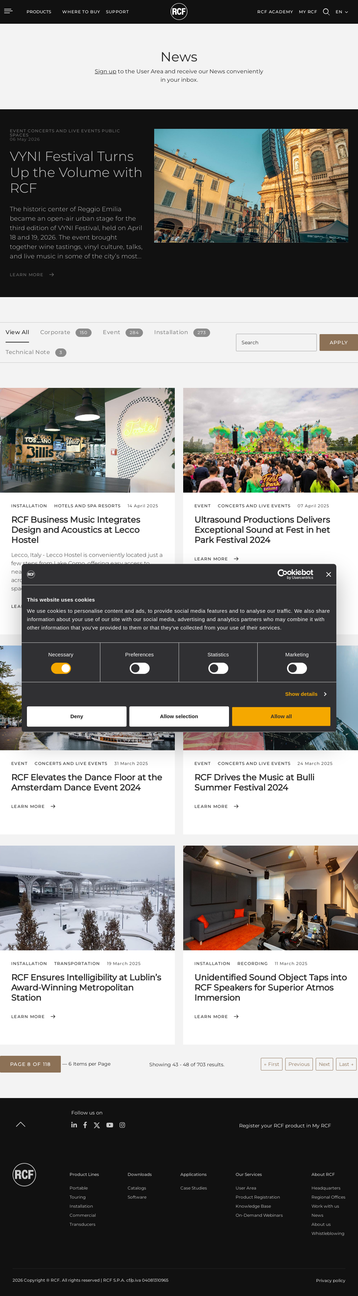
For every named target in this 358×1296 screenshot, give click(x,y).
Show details (301, 694)
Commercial (83, 1212)
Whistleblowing (328, 1231)
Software (137, 1194)
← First (271, 1062)
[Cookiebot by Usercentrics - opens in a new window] (282, 574)
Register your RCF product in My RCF (285, 1123)
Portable (79, 1185)
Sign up (105, 71)
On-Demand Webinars (259, 1212)
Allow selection (179, 716)
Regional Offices (328, 1194)
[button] (30, 1062)
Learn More (27, 274)
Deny (76, 716)
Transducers (82, 1221)
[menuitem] (81, 12)
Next (324, 1062)
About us (321, 1221)
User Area (246, 1185)
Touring (78, 1194)
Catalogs (137, 1185)
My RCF (308, 11)
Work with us (325, 1203)
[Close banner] (328, 574)
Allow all (281, 716)
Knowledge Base (253, 1203)
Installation (81, 1203)
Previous (299, 1062)
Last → (346, 1062)
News (317, 1212)
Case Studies (193, 1185)
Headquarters (326, 1185)
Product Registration (258, 1194)
